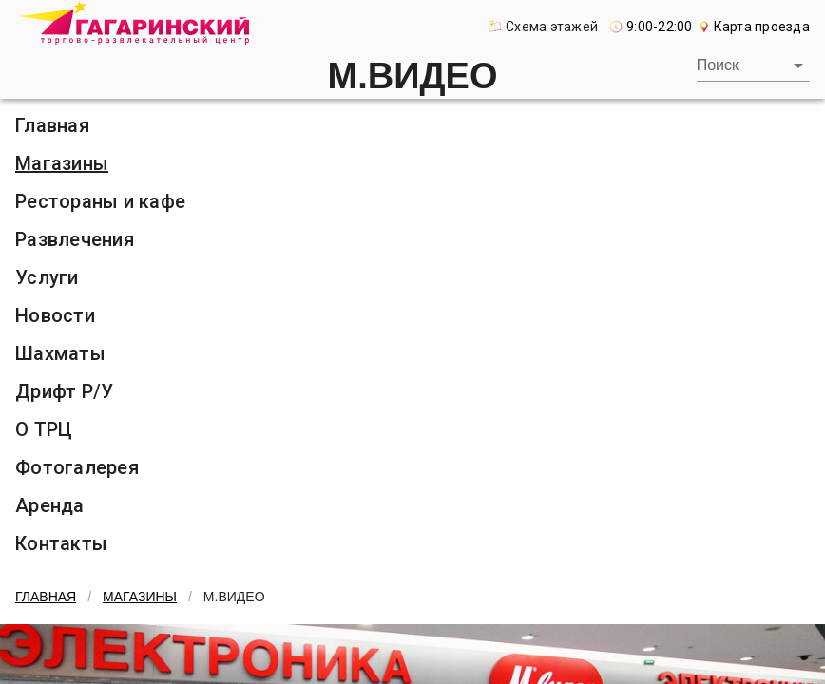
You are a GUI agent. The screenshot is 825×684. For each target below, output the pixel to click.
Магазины (61, 163)
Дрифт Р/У (64, 391)
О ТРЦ (43, 429)
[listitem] (412, 125)
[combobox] (753, 65)
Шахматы (60, 353)
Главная (52, 125)
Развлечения (74, 239)
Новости (55, 315)
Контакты (61, 543)
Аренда (50, 505)
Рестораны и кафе (100, 201)
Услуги (47, 277)
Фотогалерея (77, 467)
